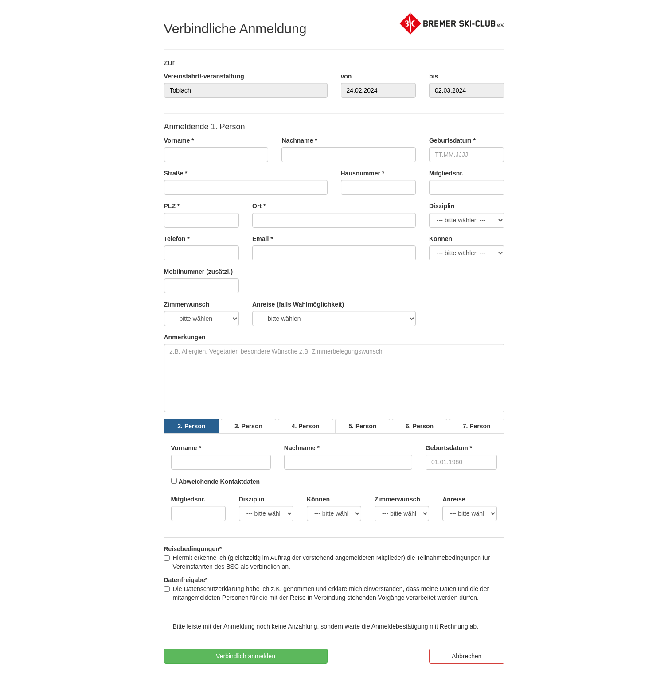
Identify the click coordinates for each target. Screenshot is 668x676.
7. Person (477, 426)
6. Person (420, 426)
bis (433, 76)
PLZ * (172, 206)
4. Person (306, 426)
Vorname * (179, 140)
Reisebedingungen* (193, 548)
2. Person (191, 426)
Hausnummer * (363, 173)
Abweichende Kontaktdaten (219, 481)
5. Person (362, 426)
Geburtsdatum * (452, 140)
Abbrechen (467, 656)
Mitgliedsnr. (446, 173)
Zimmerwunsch (187, 304)
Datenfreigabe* (186, 579)
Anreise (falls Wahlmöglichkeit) (298, 304)
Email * (262, 238)
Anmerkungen (185, 337)
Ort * (259, 206)
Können (440, 238)
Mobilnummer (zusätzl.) (198, 271)
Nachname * (299, 140)
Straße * (176, 173)
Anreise (453, 499)
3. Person (248, 426)
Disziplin (442, 206)
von (346, 76)
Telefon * (177, 238)
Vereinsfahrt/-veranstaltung (204, 76)
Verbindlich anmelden (245, 656)
